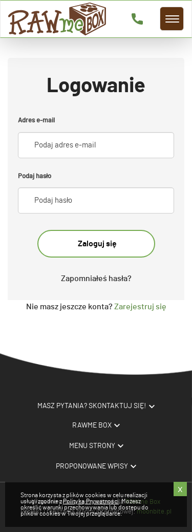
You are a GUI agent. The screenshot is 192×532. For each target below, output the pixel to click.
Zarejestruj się (139, 307)
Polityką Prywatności (91, 501)
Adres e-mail (36, 120)
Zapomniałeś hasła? (96, 278)
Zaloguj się (97, 244)
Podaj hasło (34, 176)
